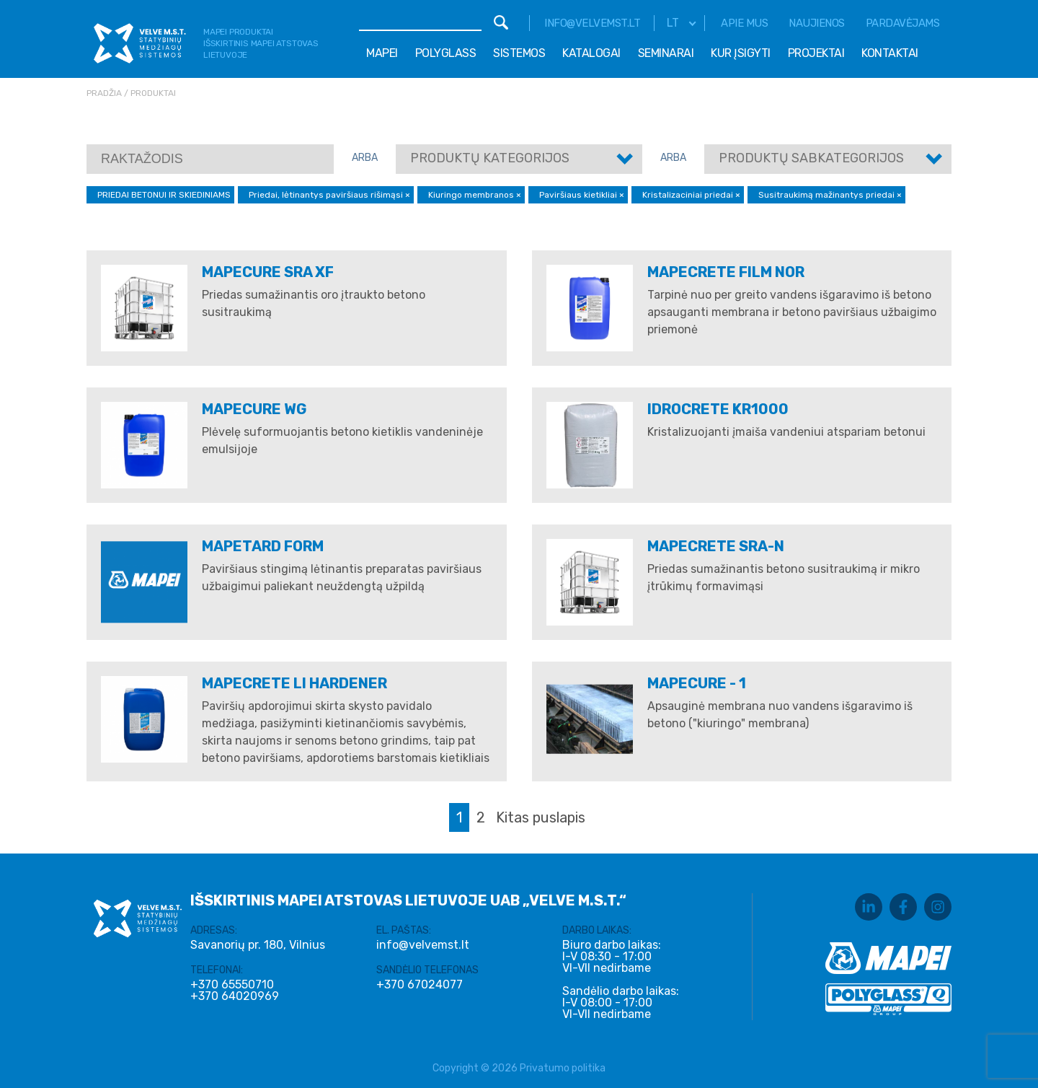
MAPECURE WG (254, 409)
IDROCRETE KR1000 (718, 409)
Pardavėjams (903, 23)
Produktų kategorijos (489, 158)
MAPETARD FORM (263, 546)
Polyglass (445, 53)
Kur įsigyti (741, 53)
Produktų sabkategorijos (811, 158)
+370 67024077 (419, 985)
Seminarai (666, 53)
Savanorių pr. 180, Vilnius (257, 945)
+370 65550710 (232, 985)
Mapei (382, 53)
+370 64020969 (234, 996)
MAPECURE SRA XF (268, 272)
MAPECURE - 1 (696, 683)
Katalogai (591, 53)
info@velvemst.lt (592, 23)
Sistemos (519, 53)
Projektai (816, 53)
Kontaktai (889, 53)
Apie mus (744, 23)
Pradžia (104, 93)
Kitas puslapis (540, 817)
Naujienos (817, 23)
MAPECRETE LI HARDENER (294, 683)
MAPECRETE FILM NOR (725, 272)
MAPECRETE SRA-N (715, 546)
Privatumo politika (563, 1068)
